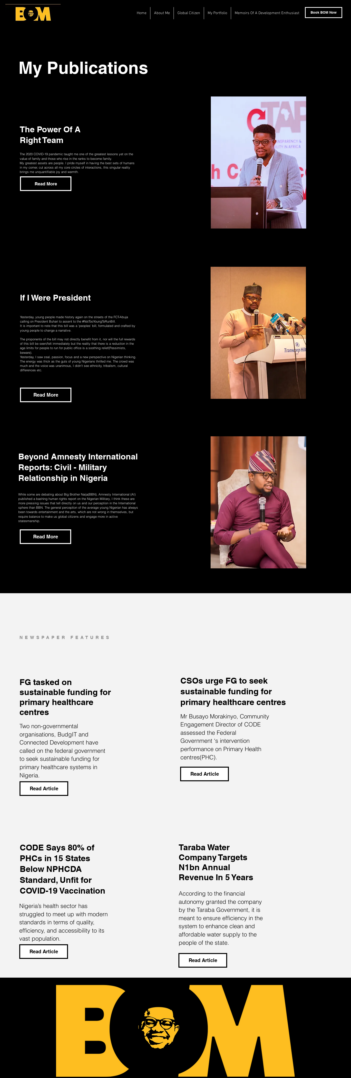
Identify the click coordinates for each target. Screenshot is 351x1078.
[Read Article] (44, 788)
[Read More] (45, 395)
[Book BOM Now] (323, 12)
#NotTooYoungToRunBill (98, 321)
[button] (45, 183)
